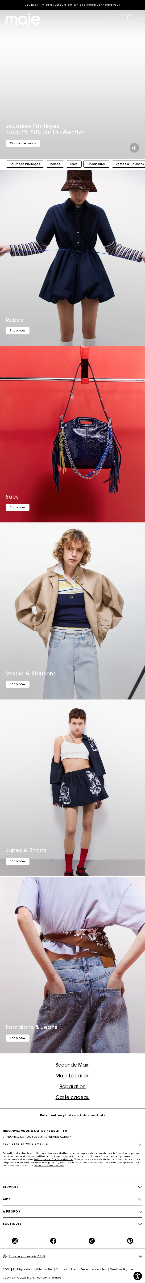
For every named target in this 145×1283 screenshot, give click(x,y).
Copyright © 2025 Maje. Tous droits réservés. (32, 1277)
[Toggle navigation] (138, 17)
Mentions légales (121, 1269)
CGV (6, 1269)
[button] (120, 16)
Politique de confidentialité (32, 1269)
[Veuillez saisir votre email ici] (72, 1143)
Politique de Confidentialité (53, 1159)
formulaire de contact (49, 1165)
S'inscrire (138, 1143)
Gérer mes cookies (93, 1269)
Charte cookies (66, 1269)
